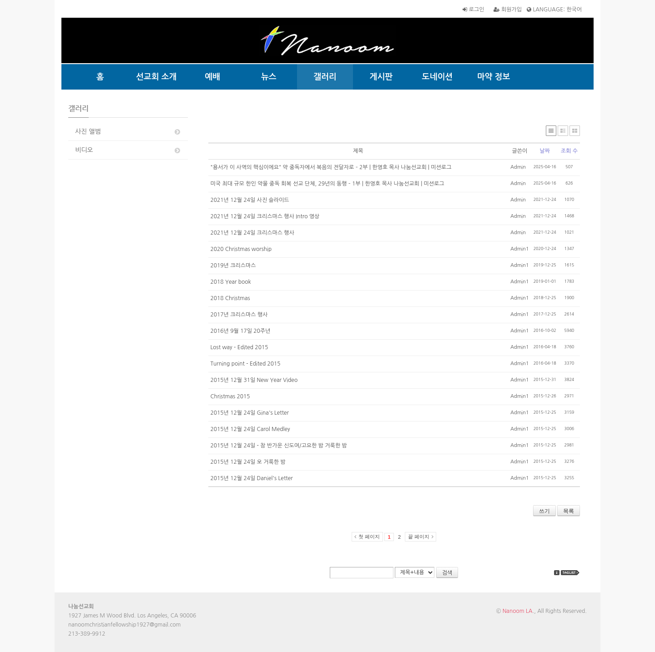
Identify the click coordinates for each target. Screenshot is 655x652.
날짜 (544, 151)
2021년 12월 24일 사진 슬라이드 (250, 200)
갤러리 (325, 77)
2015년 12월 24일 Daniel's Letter (252, 478)
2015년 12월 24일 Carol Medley (250, 429)
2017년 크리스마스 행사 (239, 314)
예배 (212, 77)
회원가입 (508, 9)
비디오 (128, 150)
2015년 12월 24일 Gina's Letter (250, 413)
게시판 (381, 77)
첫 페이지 (369, 536)
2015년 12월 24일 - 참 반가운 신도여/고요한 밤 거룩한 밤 (279, 445)
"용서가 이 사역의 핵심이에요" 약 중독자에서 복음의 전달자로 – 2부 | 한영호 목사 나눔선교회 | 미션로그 (331, 167)
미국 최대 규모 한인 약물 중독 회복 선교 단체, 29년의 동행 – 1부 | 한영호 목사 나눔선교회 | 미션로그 (327, 183)
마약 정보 (493, 77)
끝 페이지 (418, 536)
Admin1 (519, 248)
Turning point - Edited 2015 (246, 363)
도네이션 (437, 77)
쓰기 (544, 511)
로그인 (473, 9)
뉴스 (269, 77)
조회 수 (569, 151)
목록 (568, 511)
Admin (518, 167)
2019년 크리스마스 (233, 265)
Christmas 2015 (230, 396)
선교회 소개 (156, 77)
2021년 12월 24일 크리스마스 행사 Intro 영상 (265, 216)
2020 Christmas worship (241, 249)
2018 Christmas (230, 298)
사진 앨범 (128, 131)
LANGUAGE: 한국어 (554, 9)
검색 (447, 573)
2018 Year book (231, 282)
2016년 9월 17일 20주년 (241, 331)
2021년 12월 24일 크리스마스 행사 (252, 233)
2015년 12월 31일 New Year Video (254, 380)
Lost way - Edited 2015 (239, 347)
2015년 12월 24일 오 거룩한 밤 (248, 462)
